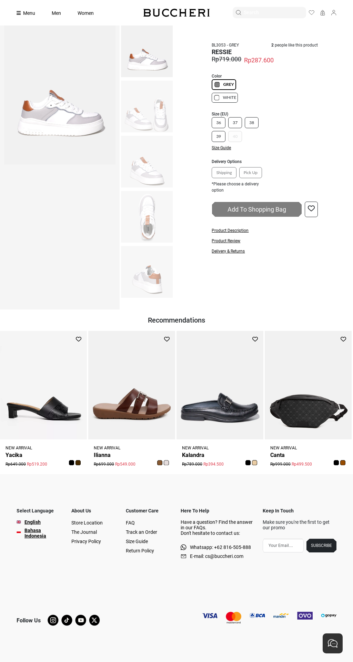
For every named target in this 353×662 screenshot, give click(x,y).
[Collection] (30, 13)
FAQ (130, 523)
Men (56, 13)
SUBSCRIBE (321, 545)
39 (218, 136)
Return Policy (140, 550)
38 (251, 122)
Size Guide (137, 541)
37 (235, 122)
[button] (264, 230)
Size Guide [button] (221, 147)
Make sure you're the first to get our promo (296, 524)
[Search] (275, 12)
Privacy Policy (86, 541)
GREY (224, 84)
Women (86, 13)
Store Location (87, 523)
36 (218, 122)
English (32, 522)
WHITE (224, 97)
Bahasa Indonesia (35, 533)
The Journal (84, 532)
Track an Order (141, 532)
